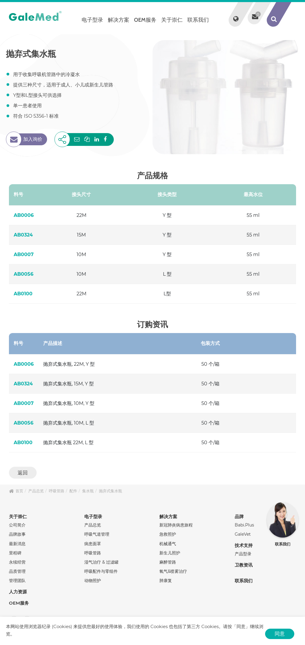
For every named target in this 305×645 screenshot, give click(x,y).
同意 (280, 634)
